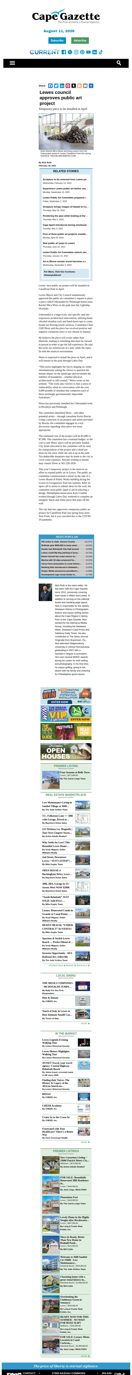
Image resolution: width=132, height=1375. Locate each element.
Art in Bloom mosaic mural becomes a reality (67, 261)
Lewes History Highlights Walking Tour (56, 1053)
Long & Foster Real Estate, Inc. (71, 1228)
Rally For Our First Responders (53, 992)
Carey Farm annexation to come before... (61, 564)
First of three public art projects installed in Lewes (70, 234)
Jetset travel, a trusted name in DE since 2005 (57, 1073)
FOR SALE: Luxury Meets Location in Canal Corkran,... (75, 1340)
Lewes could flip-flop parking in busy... (60, 553)
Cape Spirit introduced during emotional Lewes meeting (73, 225)
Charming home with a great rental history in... (73, 1278)
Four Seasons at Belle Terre (75, 772)
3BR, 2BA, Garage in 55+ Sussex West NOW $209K (56, 885)
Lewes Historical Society (57, 1046)
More (84, 1023)
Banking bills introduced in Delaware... (60, 567)
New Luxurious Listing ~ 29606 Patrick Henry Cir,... (74, 1159)
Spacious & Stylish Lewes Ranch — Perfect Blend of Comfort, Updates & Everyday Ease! (56, 940)
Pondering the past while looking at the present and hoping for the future (82, 216)
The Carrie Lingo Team (75, 778)
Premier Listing (66, 765)
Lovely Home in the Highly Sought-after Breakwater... (74, 1219)
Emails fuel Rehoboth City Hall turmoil (60, 549)
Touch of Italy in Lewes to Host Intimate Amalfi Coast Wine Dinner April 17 (57, 1013)
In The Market (66, 1033)
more (84, 1142)
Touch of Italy (52, 1018)
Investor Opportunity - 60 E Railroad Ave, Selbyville (57, 955)
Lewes (63, 775)
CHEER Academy (52, 1105)
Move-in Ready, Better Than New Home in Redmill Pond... (72, 1240)
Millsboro (64, 1163)
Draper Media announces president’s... (60, 571)
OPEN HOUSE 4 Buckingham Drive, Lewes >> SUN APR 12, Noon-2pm (57, 872)
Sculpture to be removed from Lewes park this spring (72, 179)
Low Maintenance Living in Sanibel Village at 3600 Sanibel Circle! (57, 804)
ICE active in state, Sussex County (58, 541)
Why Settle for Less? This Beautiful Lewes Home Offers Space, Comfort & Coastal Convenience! (56, 844)
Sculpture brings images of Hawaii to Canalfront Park (72, 206)
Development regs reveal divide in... (58, 574)
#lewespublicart (52, 275)
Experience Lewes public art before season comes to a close (76, 188)
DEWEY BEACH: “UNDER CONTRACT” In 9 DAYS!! (57, 927)
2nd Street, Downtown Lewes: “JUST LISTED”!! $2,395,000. (56, 859)
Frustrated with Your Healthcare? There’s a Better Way (57, 1131)
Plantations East (69, 1197)
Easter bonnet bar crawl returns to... (59, 556)
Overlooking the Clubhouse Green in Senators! (71, 1299)
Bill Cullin (68, 1249)
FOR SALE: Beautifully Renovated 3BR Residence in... (74, 1180)
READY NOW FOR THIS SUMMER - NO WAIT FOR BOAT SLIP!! (74, 1319)
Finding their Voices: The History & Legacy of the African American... (55, 1083)
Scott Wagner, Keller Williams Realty (53, 851)
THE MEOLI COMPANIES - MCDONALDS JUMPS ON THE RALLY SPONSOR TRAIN (57, 985)
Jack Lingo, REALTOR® (75, 1189)
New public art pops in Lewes (59, 243)
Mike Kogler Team (54, 864)
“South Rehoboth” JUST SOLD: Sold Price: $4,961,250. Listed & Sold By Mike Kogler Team (56, 899)
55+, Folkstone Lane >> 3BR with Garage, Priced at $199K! (57, 818)
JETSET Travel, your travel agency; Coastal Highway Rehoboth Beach (57, 1066)
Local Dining (66, 975)
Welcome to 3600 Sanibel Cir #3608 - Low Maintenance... (73, 1260)
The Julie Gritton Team (56, 809)
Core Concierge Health (56, 1138)
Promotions (56, 965)
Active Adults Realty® (56, 836)
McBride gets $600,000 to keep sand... (59, 545)
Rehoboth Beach (67, 1266)
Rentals (82, 965)
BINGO (46, 1094)
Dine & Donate (50, 997)
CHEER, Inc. (51, 1001)
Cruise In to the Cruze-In (56, 1117)
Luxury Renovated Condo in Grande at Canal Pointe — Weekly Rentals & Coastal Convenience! (57, 912)
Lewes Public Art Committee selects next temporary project (75, 252)
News (70, 965)
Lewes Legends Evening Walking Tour (55, 1041)
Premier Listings (66, 1151)
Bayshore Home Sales (56, 823)
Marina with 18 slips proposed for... (58, 560)
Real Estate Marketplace (66, 794)
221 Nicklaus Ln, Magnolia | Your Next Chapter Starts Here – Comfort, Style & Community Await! (57, 831)
